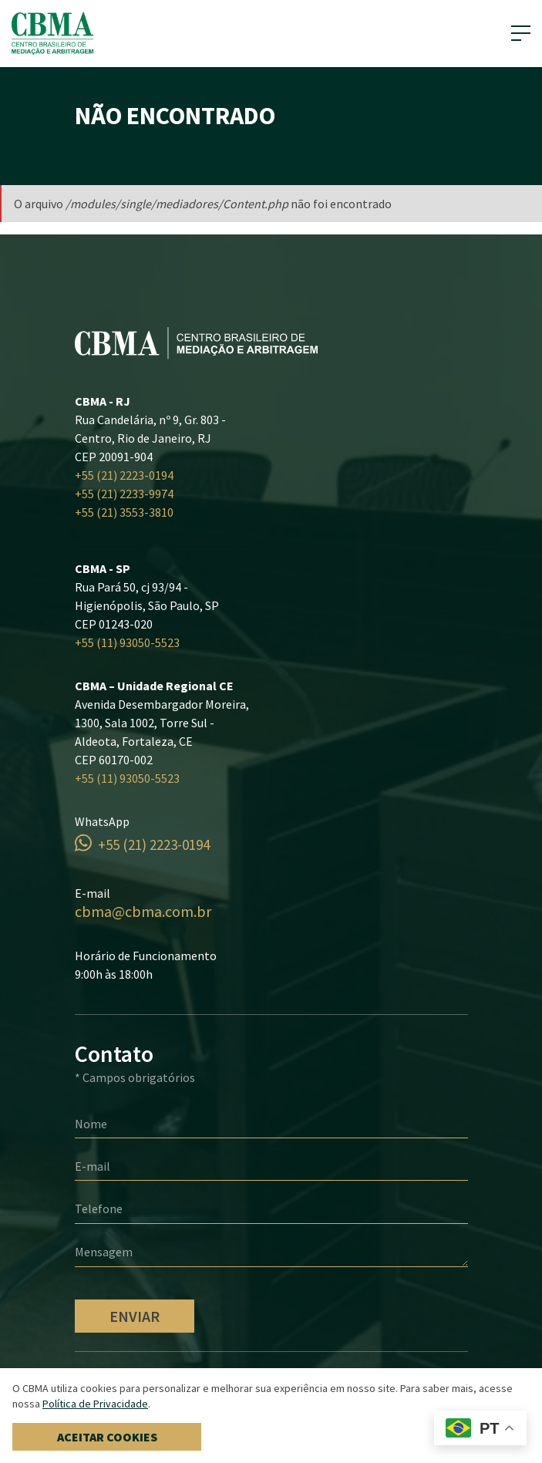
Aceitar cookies (107, 1436)
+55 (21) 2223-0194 (124, 475)
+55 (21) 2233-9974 (124, 493)
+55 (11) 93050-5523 (127, 642)
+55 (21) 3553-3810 (124, 512)
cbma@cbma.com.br (143, 911)
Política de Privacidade (95, 1404)
